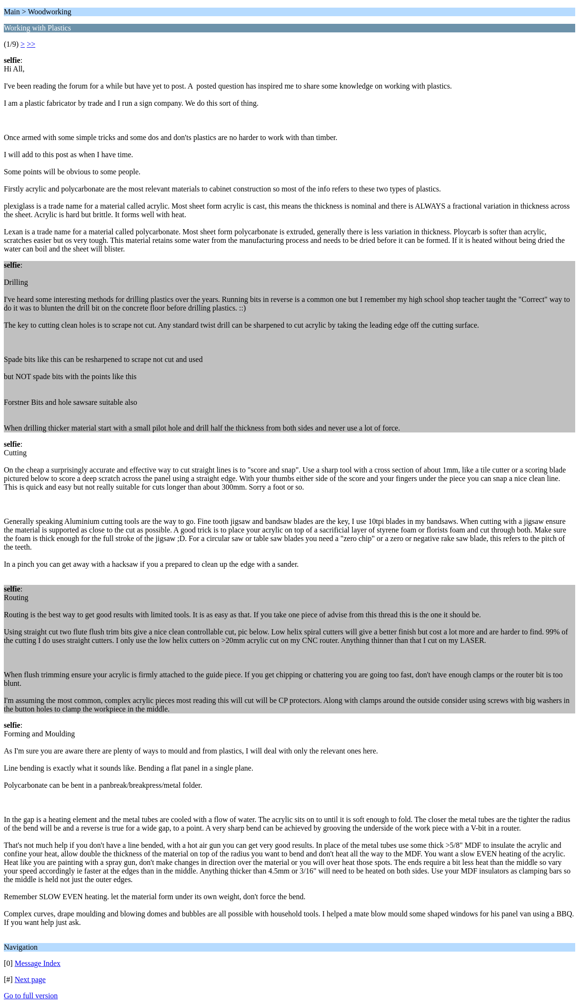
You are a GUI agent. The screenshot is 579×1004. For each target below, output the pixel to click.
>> (31, 44)
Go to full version (31, 996)
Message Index (37, 963)
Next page (30, 979)
